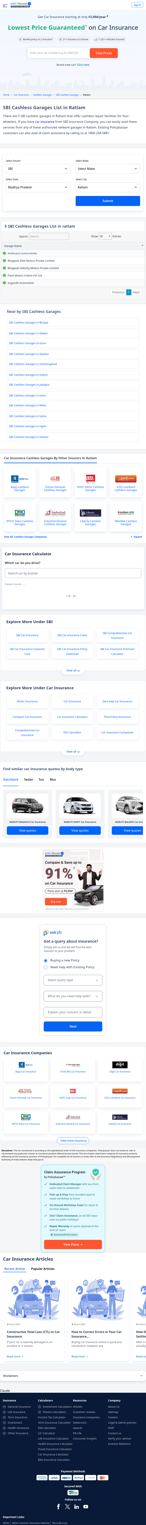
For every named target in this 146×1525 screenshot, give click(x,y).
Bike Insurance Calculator (54, 1518)
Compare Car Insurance (27, 775)
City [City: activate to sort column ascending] (136, 246)
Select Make (82, 160)
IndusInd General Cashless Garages (55, 581)
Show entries (106, 236)
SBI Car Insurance (27, 693)
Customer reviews (84, 1470)
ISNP (111, 1486)
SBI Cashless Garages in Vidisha (28, 495)
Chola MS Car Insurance (73, 1130)
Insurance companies (86, 1475)
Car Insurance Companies (117, 791)
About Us (114, 1465)
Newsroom (80, 1481)
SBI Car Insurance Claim (72, 693)
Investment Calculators (57, 1465)
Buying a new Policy (63, 1018)
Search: (44, 236)
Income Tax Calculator (52, 1475)
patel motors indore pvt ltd (12, 315)
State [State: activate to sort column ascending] (120, 246)
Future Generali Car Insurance (26, 1156)
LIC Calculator (46, 1491)
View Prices (104, 53)
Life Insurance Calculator (53, 1497)
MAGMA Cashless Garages (126, 581)
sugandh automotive (11, 331)
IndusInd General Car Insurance (73, 1182)
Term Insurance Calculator (54, 1481)
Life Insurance (16, 1470)
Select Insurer (13, 160)
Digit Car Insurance (120, 1130)
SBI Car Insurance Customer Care (27, 710)
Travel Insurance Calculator (55, 1507)
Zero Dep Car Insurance (117, 759)
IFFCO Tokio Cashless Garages (19, 581)
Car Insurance (21, 94)
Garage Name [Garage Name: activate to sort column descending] (13, 246)
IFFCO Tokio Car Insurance (26, 1182)
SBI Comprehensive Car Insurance (117, 694)
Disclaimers (10, 1434)
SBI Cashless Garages (67, 94)
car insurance (44, 122)
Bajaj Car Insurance (25, 1130)
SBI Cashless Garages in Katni (27, 454)
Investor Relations (119, 1502)
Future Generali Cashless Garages (55, 547)
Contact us (114, 1491)
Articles (77, 1465)
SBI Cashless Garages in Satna (27, 474)
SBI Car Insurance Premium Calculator (117, 710)
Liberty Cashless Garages (90, 581)
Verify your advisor (120, 1497)
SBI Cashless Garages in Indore (28, 433)
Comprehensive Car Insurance (27, 791)
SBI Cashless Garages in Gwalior (29, 412)
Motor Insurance (27, 759)
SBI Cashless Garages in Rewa (27, 463)
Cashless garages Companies (30, 595)
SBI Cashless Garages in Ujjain (28, 484)
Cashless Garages (42, 94)
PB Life (77, 1491)
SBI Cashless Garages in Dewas (28, 391)
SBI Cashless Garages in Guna (27, 401)
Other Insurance (18, 1491)
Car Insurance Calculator (72, 775)
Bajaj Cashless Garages (20, 547)
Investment (15, 1481)
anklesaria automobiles (12, 255)
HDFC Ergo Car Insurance (72, 1156)
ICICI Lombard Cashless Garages (126, 547)
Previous (118, 351)
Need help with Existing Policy (70, 1025)
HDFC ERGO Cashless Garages (90, 547)
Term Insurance (17, 1475)
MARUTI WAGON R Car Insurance (27, 880)
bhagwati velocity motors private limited (15, 297)
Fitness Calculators (54, 1470)
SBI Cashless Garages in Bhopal (28, 381)
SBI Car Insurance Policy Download (72, 710)
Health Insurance (18, 1486)
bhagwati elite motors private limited (13, 277)
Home (6, 94)
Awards (77, 1486)
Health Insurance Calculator (55, 1502)
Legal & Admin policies (122, 1481)
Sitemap (113, 1470)
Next (136, 351)
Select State (12, 179)
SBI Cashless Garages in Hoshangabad (33, 422)
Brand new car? (73, 65)
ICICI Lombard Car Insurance (119, 1156)
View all (73, 729)
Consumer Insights (85, 1497)
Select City (81, 179)
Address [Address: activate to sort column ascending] (35, 246)
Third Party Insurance (117, 775)
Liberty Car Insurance (120, 1182)
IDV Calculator (72, 791)
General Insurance (19, 1465)
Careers (113, 1475)
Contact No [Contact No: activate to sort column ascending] (102, 246)
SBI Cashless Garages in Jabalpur (29, 443)
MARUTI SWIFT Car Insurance (80, 880)
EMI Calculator (47, 1486)
